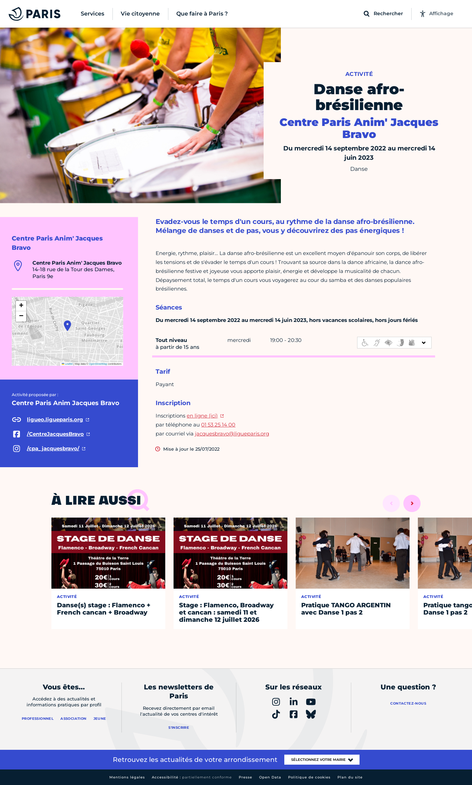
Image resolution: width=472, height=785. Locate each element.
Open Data (270, 777)
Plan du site (350, 777)
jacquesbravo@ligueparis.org (232, 433)
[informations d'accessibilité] (394, 343)
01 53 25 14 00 (218, 424)
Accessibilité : (192, 777)
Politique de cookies (309, 777)
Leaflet (67, 363)
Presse (245, 777)
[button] (67, 325)
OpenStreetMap (98, 363)
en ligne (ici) (202, 415)
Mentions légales (127, 777)
